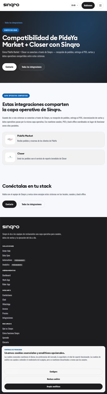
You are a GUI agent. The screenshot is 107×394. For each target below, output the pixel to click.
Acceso (5, 308)
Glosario (5, 342)
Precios (5, 313)
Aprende (5, 337)
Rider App (6, 284)
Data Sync (6, 255)
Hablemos (88, 5)
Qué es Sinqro (7, 328)
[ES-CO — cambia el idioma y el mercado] (75, 5)
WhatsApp (6, 304)
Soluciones (8, 246)
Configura (53, 371)
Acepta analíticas (53, 386)
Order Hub (6, 250)
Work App (6, 279)
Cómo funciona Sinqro (10, 333)
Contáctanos (7, 295)
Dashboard (6, 275)
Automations (14, 259)
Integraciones (7, 317)
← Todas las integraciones (12, 22)
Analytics (12, 264)
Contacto (9, 66)
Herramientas (8, 270)
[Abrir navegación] (100, 5)
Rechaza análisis (53, 379)
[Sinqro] (11, 5)
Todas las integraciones (32, 66)
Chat (4, 299)
